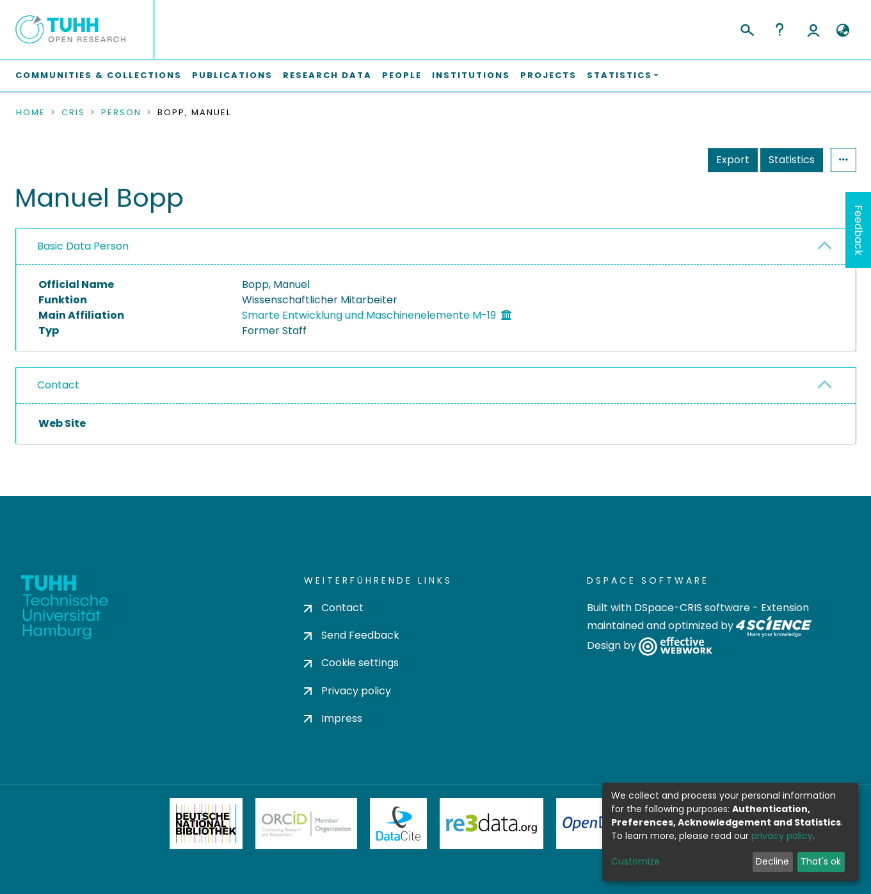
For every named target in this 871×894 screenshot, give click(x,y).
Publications (232, 75)
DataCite (398, 823)
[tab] (436, 247)
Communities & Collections (98, 75)
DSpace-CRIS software (692, 607)
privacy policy (782, 835)
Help (779, 29)
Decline (772, 861)
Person (121, 112)
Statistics (792, 159)
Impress (333, 718)
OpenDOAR (600, 823)
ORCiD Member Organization (306, 823)
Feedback (858, 230)
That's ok (821, 861)
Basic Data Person (83, 246)
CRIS (73, 112)
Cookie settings (351, 662)
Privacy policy (347, 690)
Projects (548, 75)
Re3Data (491, 824)
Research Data (327, 75)
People (402, 75)
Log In (813, 29)
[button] (843, 30)
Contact (58, 385)
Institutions (471, 75)
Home (30, 112)
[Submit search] (747, 28)
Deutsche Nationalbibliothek (206, 823)
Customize (635, 861)
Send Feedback (351, 635)
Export (732, 159)
